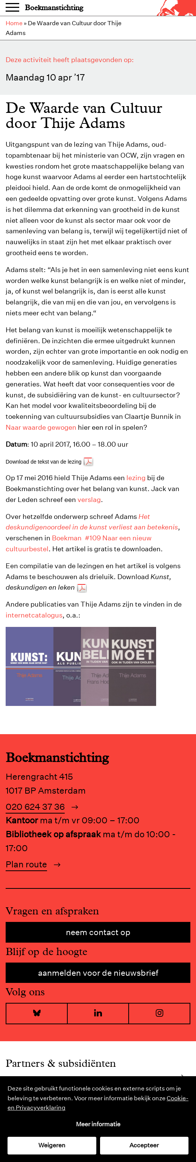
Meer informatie (98, 1124)
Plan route (26, 864)
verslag (89, 499)
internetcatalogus (34, 615)
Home (14, 23)
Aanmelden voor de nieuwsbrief (98, 973)
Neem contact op (98, 932)
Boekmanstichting (54, 7)
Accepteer (144, 1145)
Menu (12, 8)
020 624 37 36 (35, 807)
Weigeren (51, 1145)
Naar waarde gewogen (41, 427)
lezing (136, 478)
